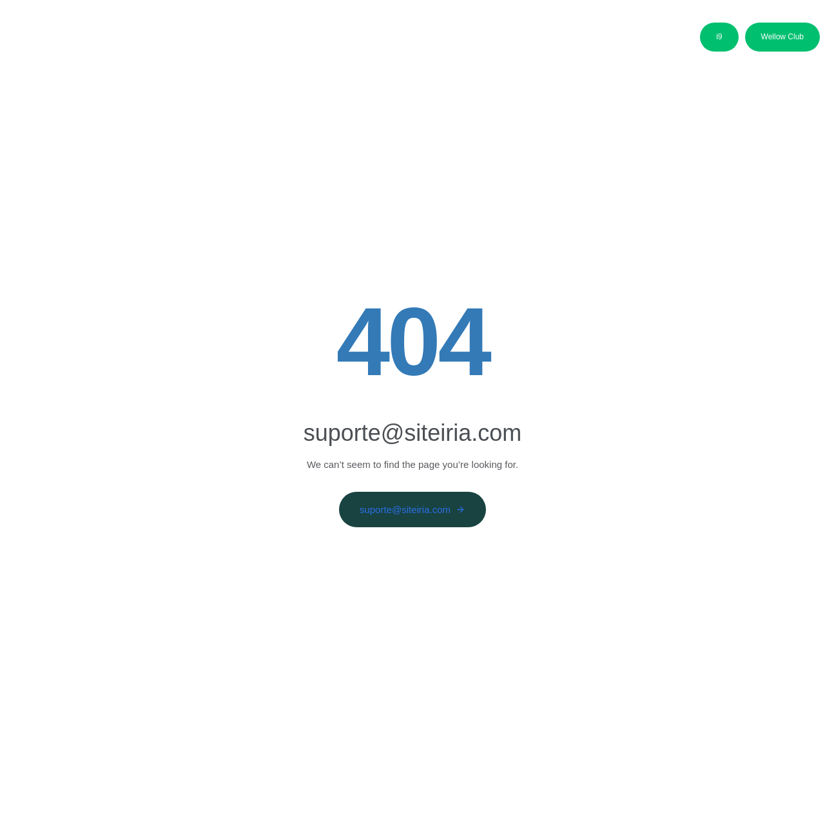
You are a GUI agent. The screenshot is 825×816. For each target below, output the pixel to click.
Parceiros (462, 40)
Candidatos (388, 40)
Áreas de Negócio (296, 40)
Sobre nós (207, 40)
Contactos (589, 40)
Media (525, 40)
